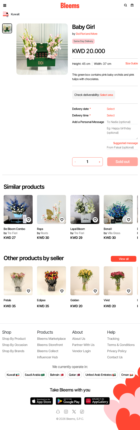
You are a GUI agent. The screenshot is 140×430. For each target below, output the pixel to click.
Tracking (113, 339)
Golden (74, 300)
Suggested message (125, 143)
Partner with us (83, 345)
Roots (42, 233)
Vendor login (81, 351)
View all (124, 259)
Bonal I (108, 229)
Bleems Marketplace (51, 339)
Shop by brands (13, 351)
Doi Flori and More (86, 33)
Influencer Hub (47, 357)
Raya (40, 229)
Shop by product (14, 339)
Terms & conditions (121, 345)
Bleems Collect (47, 351)
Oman (127, 375)
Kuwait (13, 375)
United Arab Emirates (100, 375)
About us (78, 339)
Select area (106, 95)
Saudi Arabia (35, 375)
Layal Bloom (77, 229)
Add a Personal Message (88, 122)
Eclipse (41, 300)
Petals (7, 300)
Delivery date (81, 109)
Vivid (107, 300)
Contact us (115, 357)
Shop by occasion (15, 345)
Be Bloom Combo (14, 229)
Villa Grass (112, 233)
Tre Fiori (10, 233)
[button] (5, 5)
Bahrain (57, 375)
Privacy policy (117, 351)
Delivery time (81, 115)
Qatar (74, 375)
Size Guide (131, 63)
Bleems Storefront (50, 345)
